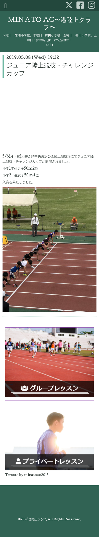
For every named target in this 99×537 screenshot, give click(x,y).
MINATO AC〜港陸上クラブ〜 (49, 24)
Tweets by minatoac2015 (27, 475)
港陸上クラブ (37, 519)
